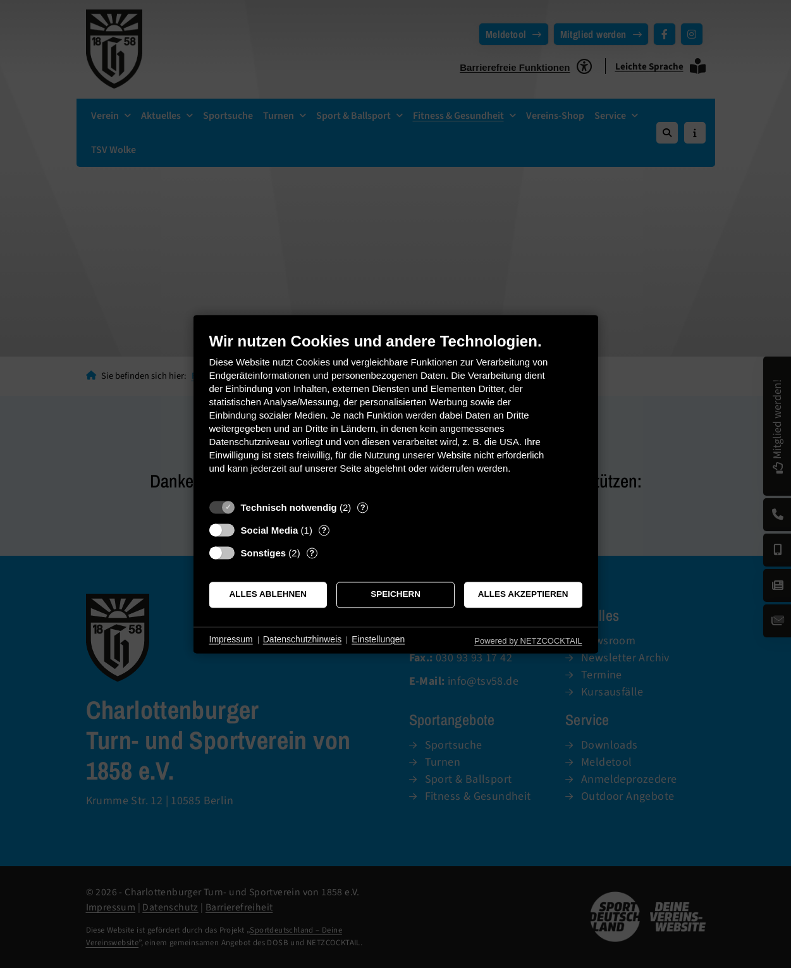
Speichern (395, 594)
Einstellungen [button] (378, 640)
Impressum (231, 640)
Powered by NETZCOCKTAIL (528, 641)
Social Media (269, 530)
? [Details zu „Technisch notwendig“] (362, 507)
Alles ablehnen (268, 594)
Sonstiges (263, 553)
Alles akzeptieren (523, 594)
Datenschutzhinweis (302, 640)
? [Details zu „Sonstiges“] (311, 553)
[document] (395, 412)
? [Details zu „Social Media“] (323, 530)
